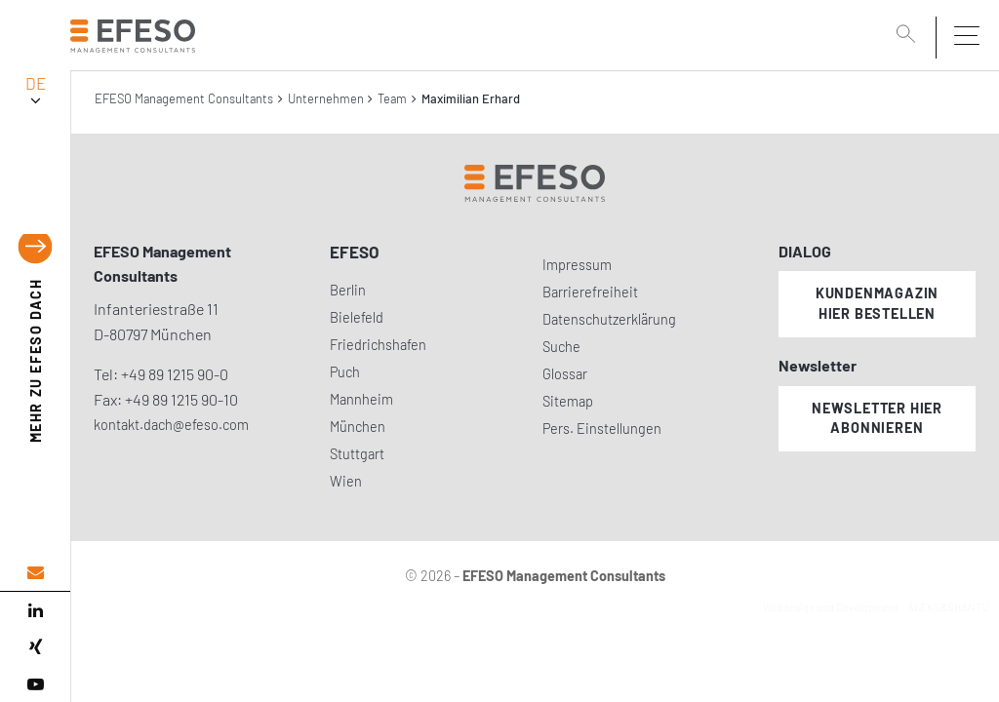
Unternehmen (326, 98)
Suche (561, 346)
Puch (345, 372)
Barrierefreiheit (590, 292)
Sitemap (567, 401)
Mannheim (361, 399)
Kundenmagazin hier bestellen (877, 303)
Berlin (348, 290)
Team (392, 98)
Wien (346, 481)
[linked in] (35, 610)
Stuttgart (357, 454)
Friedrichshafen (378, 344)
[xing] (35, 647)
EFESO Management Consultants (184, 98)
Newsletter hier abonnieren (877, 418)
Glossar (564, 374)
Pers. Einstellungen (601, 428)
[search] (909, 36)
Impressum (577, 264)
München (357, 426)
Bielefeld (356, 317)
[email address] (35, 573)
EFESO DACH (35, 361)
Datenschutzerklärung (609, 319)
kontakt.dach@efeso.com (171, 424)
